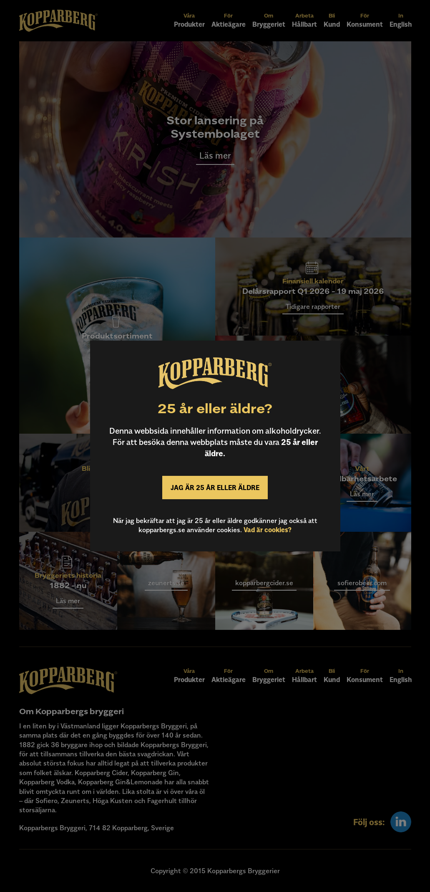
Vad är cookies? (268, 530)
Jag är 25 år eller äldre (215, 487)
